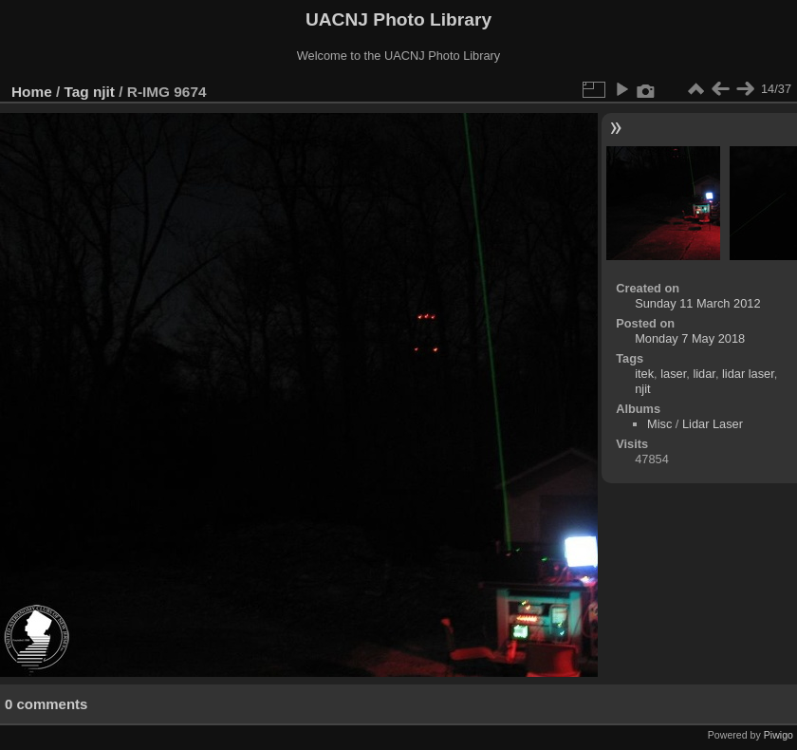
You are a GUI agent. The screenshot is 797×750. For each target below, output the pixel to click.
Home (31, 92)
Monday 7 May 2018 (690, 338)
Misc (659, 424)
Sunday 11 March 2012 (697, 303)
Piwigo (778, 735)
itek (644, 373)
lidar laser (748, 373)
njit (104, 92)
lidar (703, 373)
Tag (77, 92)
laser (673, 373)
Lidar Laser (712, 424)
